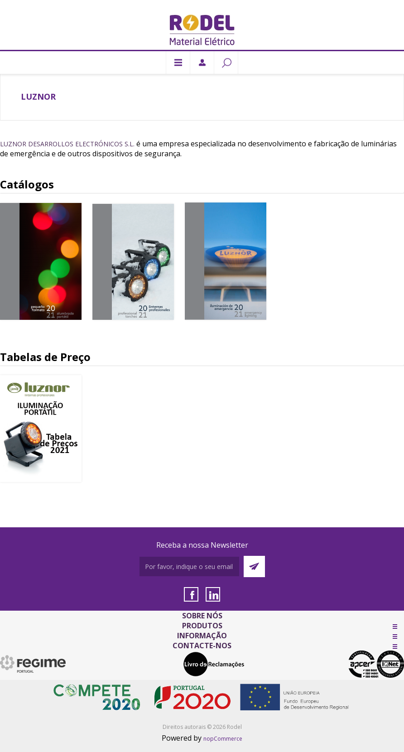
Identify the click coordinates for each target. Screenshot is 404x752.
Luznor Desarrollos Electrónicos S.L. (67, 144)
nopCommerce (222, 738)
